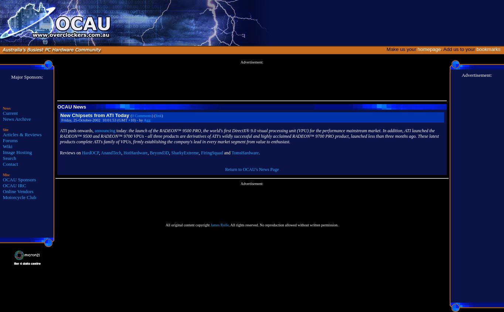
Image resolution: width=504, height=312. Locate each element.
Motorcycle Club (20, 197)
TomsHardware (245, 152)
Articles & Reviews (22, 134)
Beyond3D (159, 152)
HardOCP (90, 152)
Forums (10, 140)
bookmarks (489, 49)
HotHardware (135, 152)
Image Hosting (17, 152)
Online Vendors (18, 191)
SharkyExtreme (185, 152)
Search (9, 158)
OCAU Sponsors (19, 179)
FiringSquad (212, 152)
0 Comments (142, 116)
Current (10, 113)
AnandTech (111, 152)
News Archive (17, 119)
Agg (147, 120)
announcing (105, 130)
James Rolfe (220, 225)
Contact (10, 164)
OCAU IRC (14, 185)
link (159, 116)
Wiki (8, 146)
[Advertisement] (252, 80)
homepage (429, 49)
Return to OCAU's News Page (252, 169)
